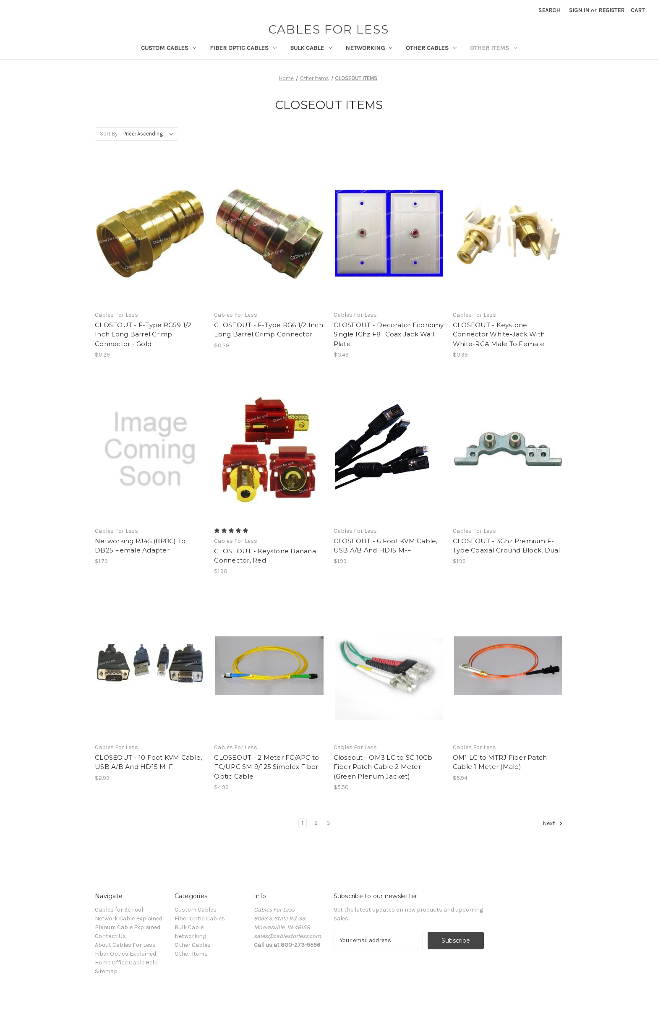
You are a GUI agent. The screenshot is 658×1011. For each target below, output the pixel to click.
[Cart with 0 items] (637, 10)
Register (611, 10)
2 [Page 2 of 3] (316, 822)
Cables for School (119, 909)
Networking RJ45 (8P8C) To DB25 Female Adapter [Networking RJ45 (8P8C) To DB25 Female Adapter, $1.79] (140, 546)
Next (553, 823)
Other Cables (431, 48)
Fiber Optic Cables (243, 48)
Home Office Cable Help (126, 962)
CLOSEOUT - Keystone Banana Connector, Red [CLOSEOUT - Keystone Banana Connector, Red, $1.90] (265, 556)
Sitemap (106, 971)
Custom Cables (168, 48)
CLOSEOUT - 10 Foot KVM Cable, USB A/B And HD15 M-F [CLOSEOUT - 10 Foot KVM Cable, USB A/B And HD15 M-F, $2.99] (148, 762)
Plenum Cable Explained (127, 927)
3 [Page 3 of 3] (328, 822)
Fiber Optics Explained (125, 953)
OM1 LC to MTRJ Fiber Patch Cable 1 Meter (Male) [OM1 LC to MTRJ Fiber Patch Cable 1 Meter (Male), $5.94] (500, 762)
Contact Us (110, 936)
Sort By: (109, 133)
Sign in (579, 10)
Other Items (493, 48)
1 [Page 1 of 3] (302, 822)
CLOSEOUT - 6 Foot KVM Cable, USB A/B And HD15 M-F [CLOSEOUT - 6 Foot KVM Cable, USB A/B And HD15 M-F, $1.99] (386, 546)
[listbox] (150, 134)
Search (549, 10)
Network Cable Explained (128, 918)
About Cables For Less (125, 944)
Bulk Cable (311, 48)
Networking (369, 48)
